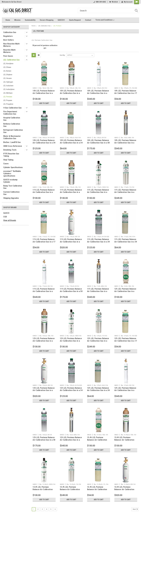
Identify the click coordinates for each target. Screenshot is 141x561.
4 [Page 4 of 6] (46, 509)
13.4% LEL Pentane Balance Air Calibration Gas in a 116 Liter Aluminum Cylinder (70, 490)
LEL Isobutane (8, 86)
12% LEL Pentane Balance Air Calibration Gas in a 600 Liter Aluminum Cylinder (71, 441)
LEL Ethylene (7, 74)
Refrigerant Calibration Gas (13, 131)
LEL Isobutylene (8, 89)
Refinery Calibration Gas (11, 125)
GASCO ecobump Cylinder (10, 180)
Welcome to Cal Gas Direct (11, 2)
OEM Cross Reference (12, 146)
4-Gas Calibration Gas (12, 108)
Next (136, 509)
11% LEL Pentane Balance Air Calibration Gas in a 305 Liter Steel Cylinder (71, 241)
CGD (5, 217)
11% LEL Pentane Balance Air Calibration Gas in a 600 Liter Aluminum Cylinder (98, 292)
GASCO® (61, 20)
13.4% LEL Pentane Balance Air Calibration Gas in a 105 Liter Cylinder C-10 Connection (125, 441)
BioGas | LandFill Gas (12, 142)
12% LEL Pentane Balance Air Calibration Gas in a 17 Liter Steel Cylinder (125, 340)
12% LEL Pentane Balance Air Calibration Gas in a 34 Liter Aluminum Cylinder (71, 390)
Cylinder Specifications (13, 167)
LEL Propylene (8, 104)
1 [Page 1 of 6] (33, 509)
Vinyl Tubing (8, 160)
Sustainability (30, 20)
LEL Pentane (7, 97)
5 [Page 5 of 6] (50, 509)
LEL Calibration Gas (11, 60)
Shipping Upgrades (11, 198)
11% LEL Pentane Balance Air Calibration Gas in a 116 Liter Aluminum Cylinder (125, 193)
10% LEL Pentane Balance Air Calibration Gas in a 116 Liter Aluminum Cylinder (98, 94)
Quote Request (75, 20)
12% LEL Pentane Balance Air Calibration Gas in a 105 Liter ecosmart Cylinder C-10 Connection (71, 342)
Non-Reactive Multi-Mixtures (11, 45)
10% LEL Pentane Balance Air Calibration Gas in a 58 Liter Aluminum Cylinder (98, 142)
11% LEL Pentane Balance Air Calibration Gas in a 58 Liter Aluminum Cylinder (71, 291)
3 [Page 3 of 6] (42, 509)
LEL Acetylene (8, 63)
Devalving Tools (9, 150)
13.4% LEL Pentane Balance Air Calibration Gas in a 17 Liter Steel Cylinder (97, 490)
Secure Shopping (46, 20)
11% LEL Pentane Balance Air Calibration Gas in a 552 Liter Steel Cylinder (44, 291)
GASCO (6, 213)
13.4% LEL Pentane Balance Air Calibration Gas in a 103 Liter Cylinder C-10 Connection (98, 441)
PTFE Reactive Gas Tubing (11, 154)
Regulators (8, 36)
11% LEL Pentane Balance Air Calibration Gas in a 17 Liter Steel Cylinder (44, 241)
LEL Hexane (7, 78)
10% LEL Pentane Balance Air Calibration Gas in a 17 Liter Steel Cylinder (125, 93)
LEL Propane (7, 100)
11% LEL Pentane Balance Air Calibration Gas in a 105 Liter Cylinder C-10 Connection (71, 193)
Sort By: (62, 55)
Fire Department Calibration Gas (10, 112)
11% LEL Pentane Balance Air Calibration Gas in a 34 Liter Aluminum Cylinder (98, 241)
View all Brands (9, 220)
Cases (6, 163)
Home (8, 20)
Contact (88, 20)
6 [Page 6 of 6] (55, 509)
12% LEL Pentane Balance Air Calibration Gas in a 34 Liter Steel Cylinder (98, 390)
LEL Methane (8, 93)
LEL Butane (7, 71)
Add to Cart (44, 103)
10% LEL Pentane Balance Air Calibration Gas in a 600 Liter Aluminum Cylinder (125, 144)
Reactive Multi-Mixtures (9, 51)
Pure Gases (8, 56)
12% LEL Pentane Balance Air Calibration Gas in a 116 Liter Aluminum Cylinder (98, 342)
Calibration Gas (9, 32)
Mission (17, 20)
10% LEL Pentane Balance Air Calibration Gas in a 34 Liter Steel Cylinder (71, 142)
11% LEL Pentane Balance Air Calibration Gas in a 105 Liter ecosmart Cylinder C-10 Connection (98, 193)
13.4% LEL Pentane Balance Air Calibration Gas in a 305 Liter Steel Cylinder (124, 490)
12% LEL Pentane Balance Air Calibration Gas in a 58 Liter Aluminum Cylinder (44, 439)
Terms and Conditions (104, 20)
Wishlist (113, 2)
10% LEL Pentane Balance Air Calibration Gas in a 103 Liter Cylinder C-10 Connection (44, 94)
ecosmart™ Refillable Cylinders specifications (12, 173)
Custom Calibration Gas (11, 193)
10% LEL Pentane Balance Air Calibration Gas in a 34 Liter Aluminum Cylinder (44, 142)
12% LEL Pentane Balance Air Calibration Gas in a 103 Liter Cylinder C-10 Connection (125, 292)
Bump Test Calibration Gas (12, 187)
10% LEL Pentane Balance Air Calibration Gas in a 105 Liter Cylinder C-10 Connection (71, 94)
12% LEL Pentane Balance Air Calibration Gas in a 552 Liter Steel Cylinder (125, 390)
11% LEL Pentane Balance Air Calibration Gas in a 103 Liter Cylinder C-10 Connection (44, 193)
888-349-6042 (100, 2)
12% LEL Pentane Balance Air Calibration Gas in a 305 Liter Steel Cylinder (44, 390)
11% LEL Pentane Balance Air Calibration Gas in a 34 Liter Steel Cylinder (125, 241)
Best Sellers (8, 40)
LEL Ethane (7, 67)
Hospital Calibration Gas (11, 119)
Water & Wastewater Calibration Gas (12, 137)
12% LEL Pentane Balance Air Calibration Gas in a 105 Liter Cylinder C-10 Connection (44, 342)
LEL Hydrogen (8, 82)
